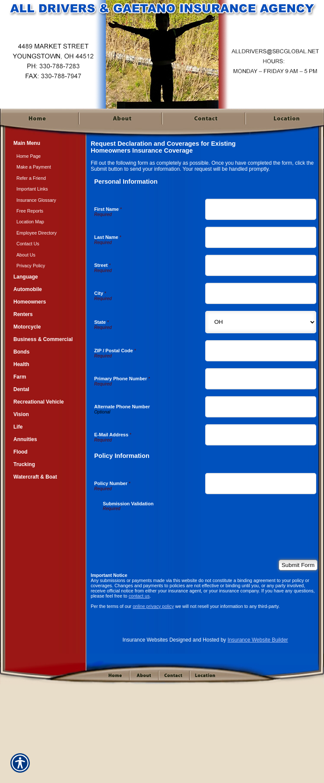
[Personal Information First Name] (260, 209)
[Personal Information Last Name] (260, 237)
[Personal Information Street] (260, 265)
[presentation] (168, 528)
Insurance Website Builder (258, 640)
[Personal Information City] (260, 293)
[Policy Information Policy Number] (260, 483)
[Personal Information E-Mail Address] (260, 434)
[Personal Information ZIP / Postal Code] (260, 350)
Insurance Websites (145, 640)
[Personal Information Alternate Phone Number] (260, 406)
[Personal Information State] (260, 322)
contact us (139, 595)
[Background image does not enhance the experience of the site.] (43, 144)
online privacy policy (153, 606)
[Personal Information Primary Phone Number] (260, 378)
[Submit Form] (298, 565)
